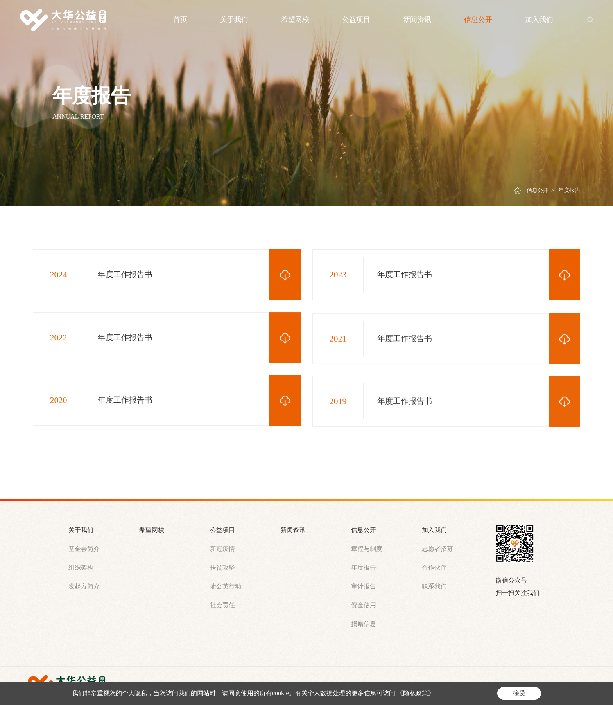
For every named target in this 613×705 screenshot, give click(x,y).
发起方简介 (84, 586)
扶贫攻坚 (222, 567)
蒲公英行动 (225, 586)
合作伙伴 (434, 567)
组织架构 (80, 567)
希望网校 (295, 19)
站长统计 (459, 685)
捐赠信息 (363, 623)
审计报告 (363, 586)
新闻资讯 (417, 19)
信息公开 (478, 19)
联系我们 (434, 586)
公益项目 (356, 19)
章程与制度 (366, 548)
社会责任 (222, 605)
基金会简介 (84, 548)
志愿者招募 (437, 548)
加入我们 (539, 19)
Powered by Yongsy (417, 685)
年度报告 (569, 192)
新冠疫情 (222, 548)
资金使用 (363, 605)
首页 (180, 19)
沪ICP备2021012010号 (272, 685)
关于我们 (234, 19)
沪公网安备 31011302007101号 (346, 685)
